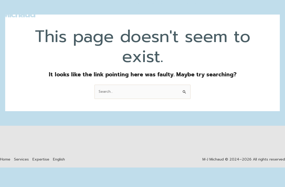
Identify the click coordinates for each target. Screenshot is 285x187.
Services (21, 159)
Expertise (40, 159)
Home (5, 159)
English (59, 159)
